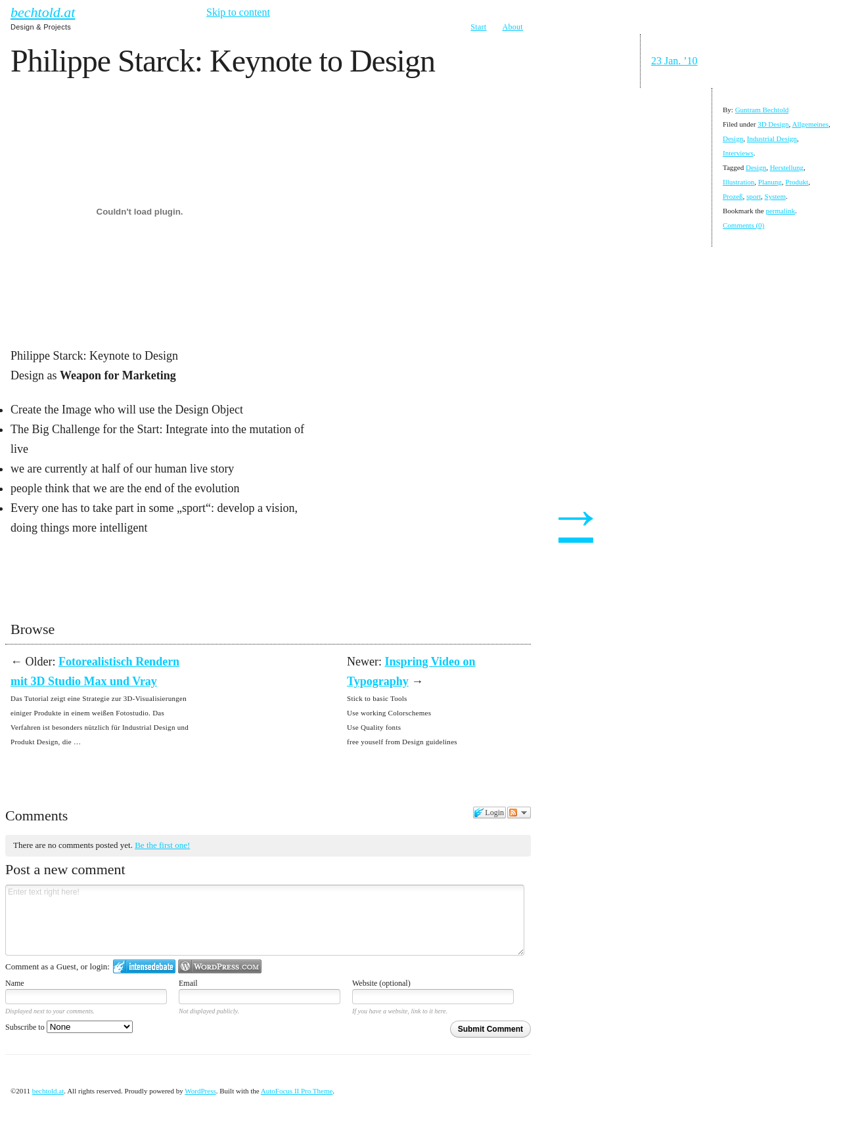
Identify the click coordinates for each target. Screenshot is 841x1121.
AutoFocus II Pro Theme (296, 1091)
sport (753, 196)
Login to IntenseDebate (144, 966)
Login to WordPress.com (219, 966)
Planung (770, 182)
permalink (780, 211)
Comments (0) (743, 225)
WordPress (200, 1091)
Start (478, 27)
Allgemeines (810, 124)
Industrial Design (772, 138)
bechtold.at (43, 12)
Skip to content (238, 12)
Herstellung (787, 167)
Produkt (796, 182)
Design (733, 138)
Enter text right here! (264, 920)
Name (14, 983)
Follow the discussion (519, 812)
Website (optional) (381, 983)
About (513, 27)
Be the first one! (162, 845)
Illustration (738, 182)
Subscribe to (69, 1027)
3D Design (773, 124)
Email (188, 983)
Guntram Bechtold (762, 110)
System (775, 196)
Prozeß (733, 196)
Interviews (738, 153)
